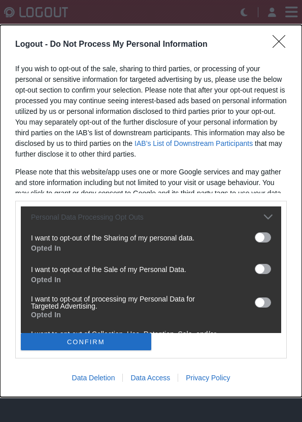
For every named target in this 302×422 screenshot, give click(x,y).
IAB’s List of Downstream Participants (194, 143)
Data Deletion (93, 378)
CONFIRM (86, 341)
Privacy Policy (208, 378)
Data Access (150, 378)
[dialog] (151, 211)
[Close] (282, 44)
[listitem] (151, 217)
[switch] (263, 237)
